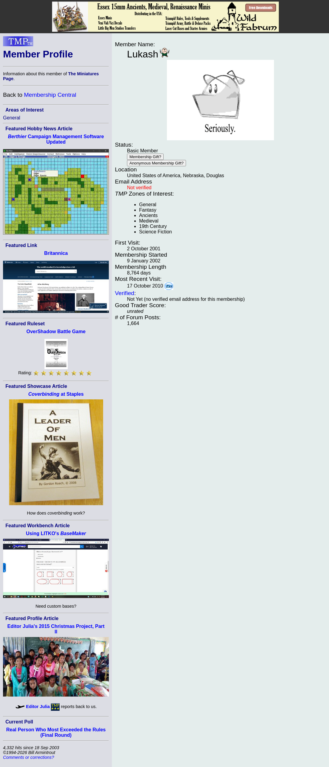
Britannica (56, 253)
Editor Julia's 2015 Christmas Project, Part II (55, 629)
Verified (124, 293)
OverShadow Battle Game (56, 331)
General (11, 117)
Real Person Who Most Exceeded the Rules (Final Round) (56, 732)
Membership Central (50, 95)
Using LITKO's (56, 533)
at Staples (55, 394)
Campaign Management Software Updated (56, 139)
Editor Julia (38, 706)
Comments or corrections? (28, 757)
